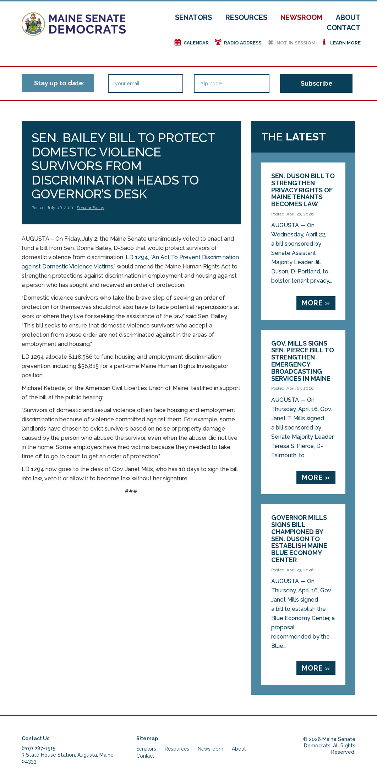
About (348, 17)
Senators (193, 17)
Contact (344, 27)
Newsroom (301, 17)
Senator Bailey (90, 207)
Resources (246, 17)
